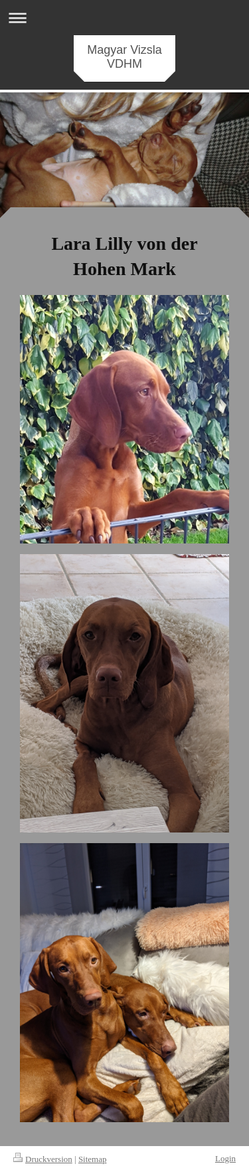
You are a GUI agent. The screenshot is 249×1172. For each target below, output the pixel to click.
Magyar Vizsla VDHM (124, 56)
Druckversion (42, 1159)
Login (225, 1158)
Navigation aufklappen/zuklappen (124, 17)
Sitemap (92, 1159)
